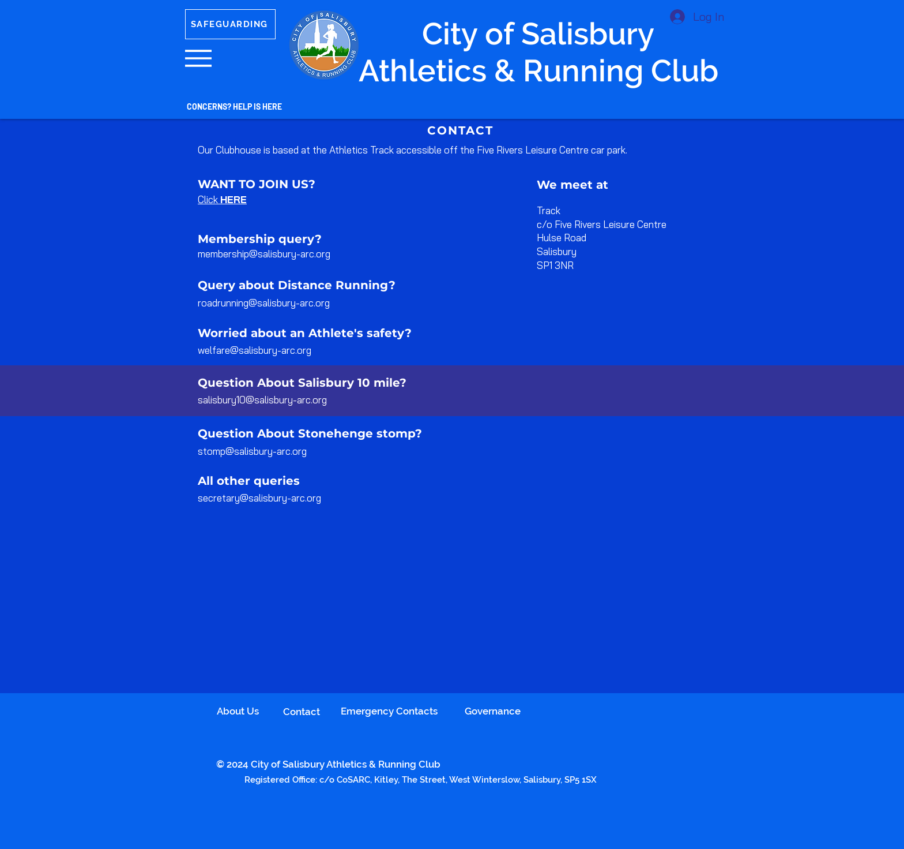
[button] (198, 58)
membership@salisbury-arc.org (264, 254)
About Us (238, 711)
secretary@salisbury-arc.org (259, 498)
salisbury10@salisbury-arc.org (262, 400)
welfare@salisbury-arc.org (254, 350)
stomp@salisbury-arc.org (252, 451)
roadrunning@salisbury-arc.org (264, 303)
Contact (301, 711)
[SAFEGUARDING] (230, 24)
